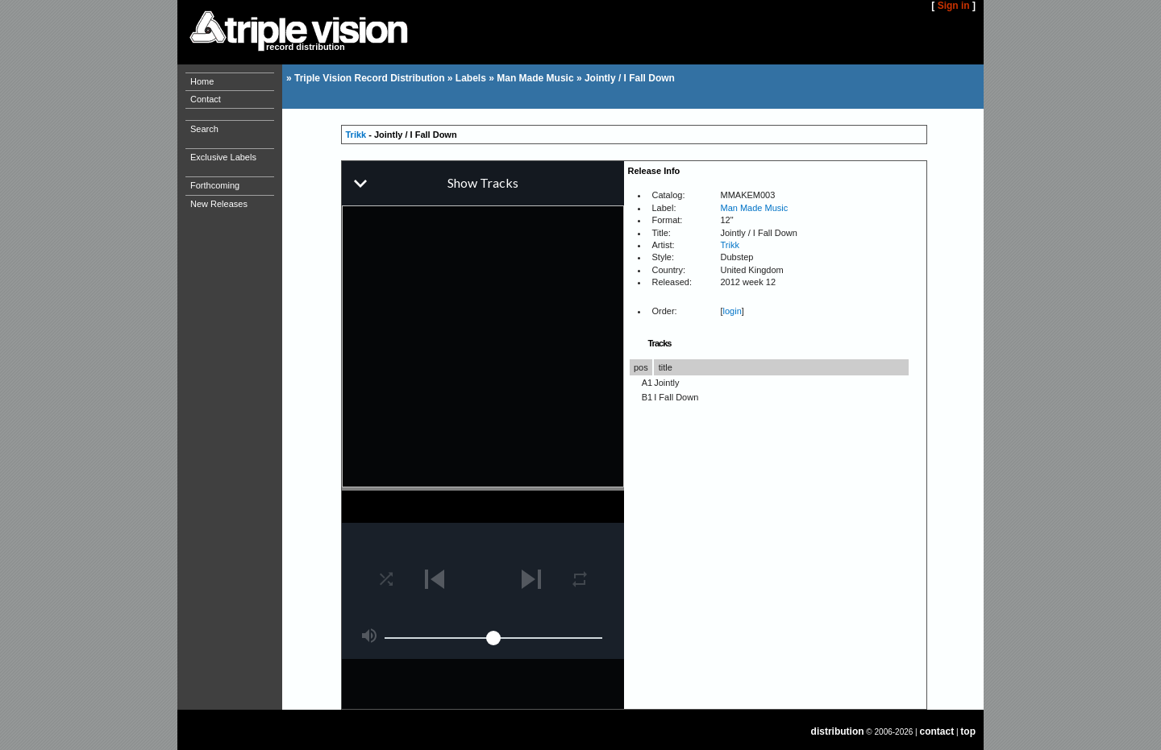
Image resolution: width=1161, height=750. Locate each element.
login (732, 311)
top (968, 731)
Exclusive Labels (223, 157)
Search (204, 129)
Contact (205, 99)
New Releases (219, 204)
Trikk (356, 134)
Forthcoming (214, 185)
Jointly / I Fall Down (630, 78)
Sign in (954, 5)
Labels (471, 78)
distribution (837, 731)
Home (202, 81)
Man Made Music (535, 78)
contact (937, 731)
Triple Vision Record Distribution (369, 78)
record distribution (305, 47)
